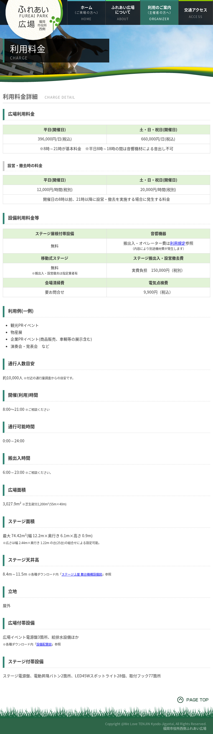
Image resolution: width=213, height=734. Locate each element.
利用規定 (178, 243)
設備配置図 (44, 644)
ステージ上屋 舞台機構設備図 (82, 574)
